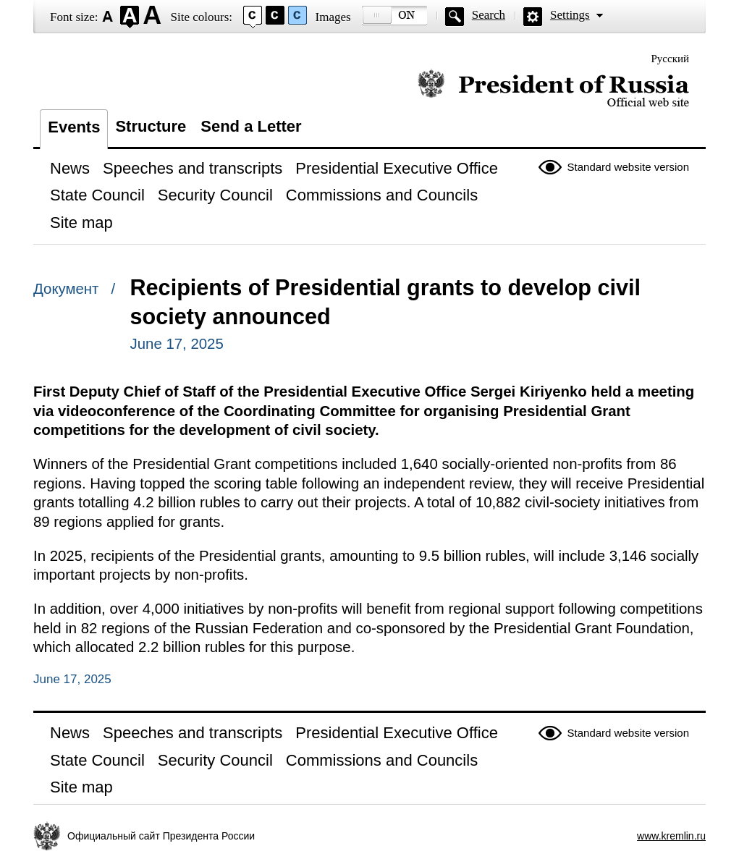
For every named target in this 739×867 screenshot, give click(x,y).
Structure (150, 126)
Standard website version (628, 167)
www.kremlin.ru (671, 836)
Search (488, 15)
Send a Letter (250, 126)
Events (74, 127)
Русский (670, 58)
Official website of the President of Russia (553, 88)
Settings (570, 15)
